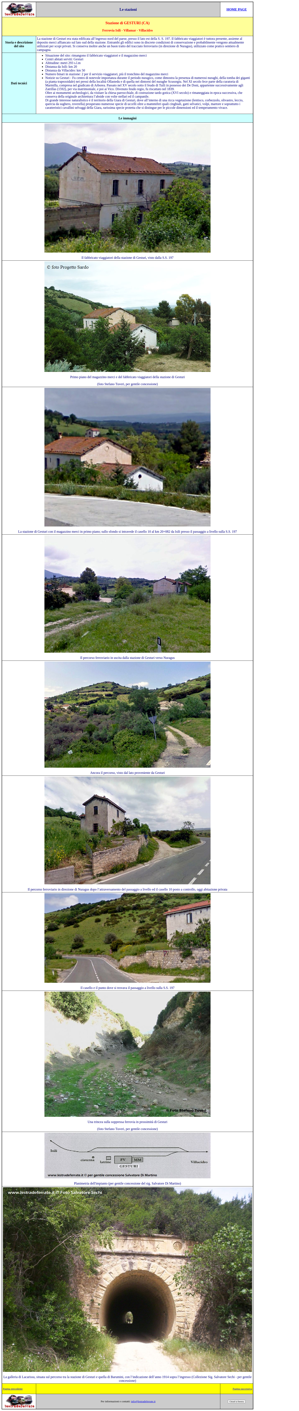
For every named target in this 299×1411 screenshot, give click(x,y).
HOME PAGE (237, 9)
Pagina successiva (242, 1388)
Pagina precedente (13, 1388)
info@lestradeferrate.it (143, 1401)
